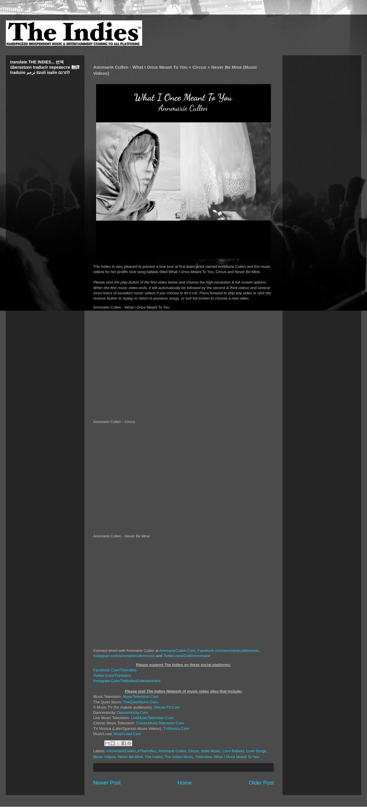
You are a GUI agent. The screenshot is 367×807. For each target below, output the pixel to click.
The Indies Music (179, 757)
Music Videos (104, 757)
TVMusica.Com (176, 728)
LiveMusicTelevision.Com (152, 718)
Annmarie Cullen (172, 751)
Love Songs (256, 751)
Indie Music (210, 751)
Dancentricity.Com (132, 712)
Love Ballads (233, 751)
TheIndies (203, 757)
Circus (193, 751)
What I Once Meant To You (236, 757)
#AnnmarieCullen (121, 751)
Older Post (261, 783)
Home (185, 783)
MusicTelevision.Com (140, 696)
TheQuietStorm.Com (140, 702)
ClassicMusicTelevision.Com (160, 723)
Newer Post (107, 783)
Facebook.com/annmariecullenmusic (228, 650)
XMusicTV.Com (167, 707)
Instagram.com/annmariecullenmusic (124, 656)
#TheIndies (147, 751)
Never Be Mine (130, 757)
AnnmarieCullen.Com (177, 650)
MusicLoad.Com (127, 734)
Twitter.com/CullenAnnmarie (186, 656)
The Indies (154, 757)
